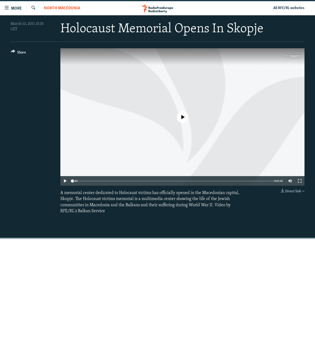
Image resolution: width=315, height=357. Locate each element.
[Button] (18, 53)
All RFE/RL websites (288, 8)
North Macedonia (62, 8)
